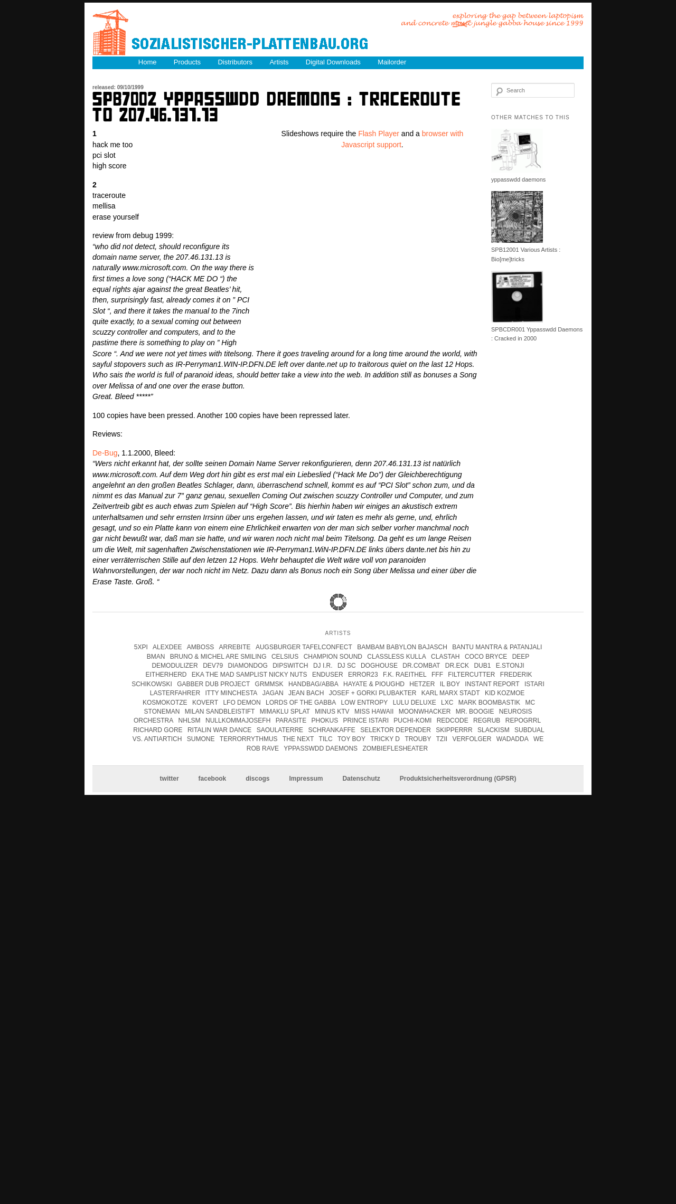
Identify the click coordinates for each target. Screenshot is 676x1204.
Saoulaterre (280, 730)
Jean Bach (306, 693)
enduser (327, 674)
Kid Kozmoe (504, 693)
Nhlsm (190, 720)
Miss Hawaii (373, 711)
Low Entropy (364, 702)
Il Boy (450, 684)
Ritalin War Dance (219, 730)
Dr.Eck (457, 665)
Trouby (418, 739)
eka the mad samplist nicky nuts (249, 674)
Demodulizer (175, 665)
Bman (156, 656)
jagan (273, 693)
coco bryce (486, 656)
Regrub (486, 720)
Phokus (324, 720)
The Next (298, 739)
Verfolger (471, 739)
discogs (257, 779)
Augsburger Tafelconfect (304, 647)
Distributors (235, 62)
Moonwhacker (425, 711)
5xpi (141, 647)
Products (187, 62)
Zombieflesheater (395, 748)
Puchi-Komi (412, 720)
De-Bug (104, 453)
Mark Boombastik (489, 702)
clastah (445, 656)
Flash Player (378, 133)
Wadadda (512, 739)
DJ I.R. (323, 665)
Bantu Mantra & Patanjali (497, 647)
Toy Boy (351, 739)
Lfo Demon (241, 702)
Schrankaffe (331, 730)
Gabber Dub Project (213, 684)
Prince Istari (366, 720)
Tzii (441, 739)
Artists (278, 62)
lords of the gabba (301, 702)
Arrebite (235, 647)
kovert (205, 702)
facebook (213, 779)
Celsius (284, 656)
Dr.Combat (421, 665)
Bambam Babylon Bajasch (402, 647)
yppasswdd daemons (518, 179)
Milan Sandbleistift (220, 711)
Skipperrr (454, 730)
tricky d (385, 739)
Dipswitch (290, 665)
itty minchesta (231, 693)
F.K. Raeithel (405, 674)
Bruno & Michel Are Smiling (218, 656)
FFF (437, 674)
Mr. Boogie (475, 711)
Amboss (200, 647)
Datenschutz (361, 779)
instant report (492, 684)
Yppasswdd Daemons (321, 748)
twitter (169, 779)
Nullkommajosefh (237, 720)
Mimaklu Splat (285, 711)
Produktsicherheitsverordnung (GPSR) (458, 779)
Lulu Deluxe (414, 702)
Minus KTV (332, 711)
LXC (447, 702)
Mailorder (392, 62)
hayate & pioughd (374, 684)
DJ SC (346, 665)
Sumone (201, 739)
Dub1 (482, 665)
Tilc (326, 739)
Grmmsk (269, 684)
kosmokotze (165, 702)
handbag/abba (313, 684)
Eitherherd (165, 674)
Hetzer (422, 684)
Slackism (493, 730)
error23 (363, 674)
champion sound (333, 656)
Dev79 (213, 665)
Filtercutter (471, 674)
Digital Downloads (333, 62)
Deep (521, 656)
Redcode (452, 720)
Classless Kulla (396, 656)
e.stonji (510, 665)
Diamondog (248, 665)
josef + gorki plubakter (373, 693)
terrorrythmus (249, 739)
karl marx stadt (450, 693)
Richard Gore (157, 730)
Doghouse (379, 665)
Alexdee (167, 647)
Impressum (306, 779)
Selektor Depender (395, 730)
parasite (291, 720)
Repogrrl (523, 720)
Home (147, 62)
